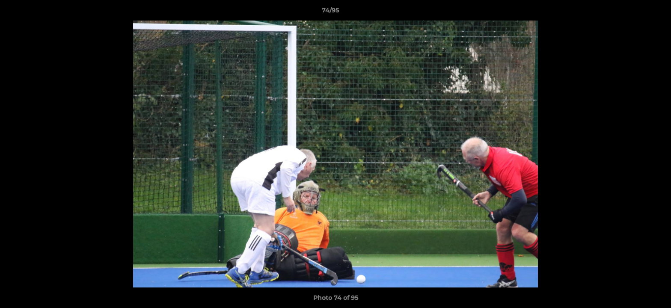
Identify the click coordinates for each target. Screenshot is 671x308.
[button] (635, 12)
